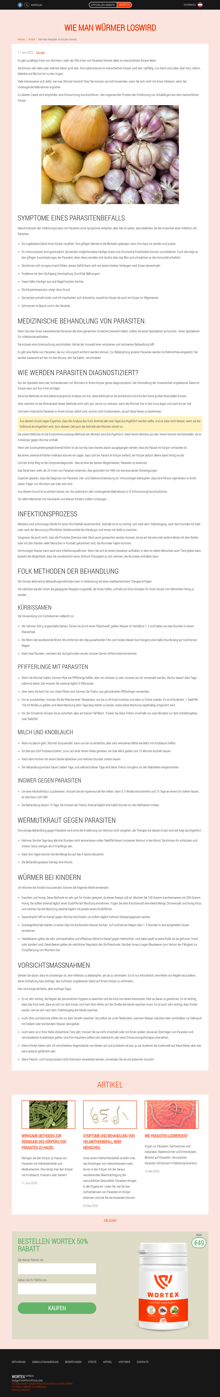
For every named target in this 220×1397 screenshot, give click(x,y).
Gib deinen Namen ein (31, 1259)
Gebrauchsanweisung (45, 1362)
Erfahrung (19, 1362)
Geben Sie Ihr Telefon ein (32, 1280)
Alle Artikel (110, 1220)
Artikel (107, 1362)
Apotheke (124, 1362)
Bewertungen (73, 1362)
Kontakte (143, 1362)
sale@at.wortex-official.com (27, 1380)
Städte (92, 1362)
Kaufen (57, 1308)
